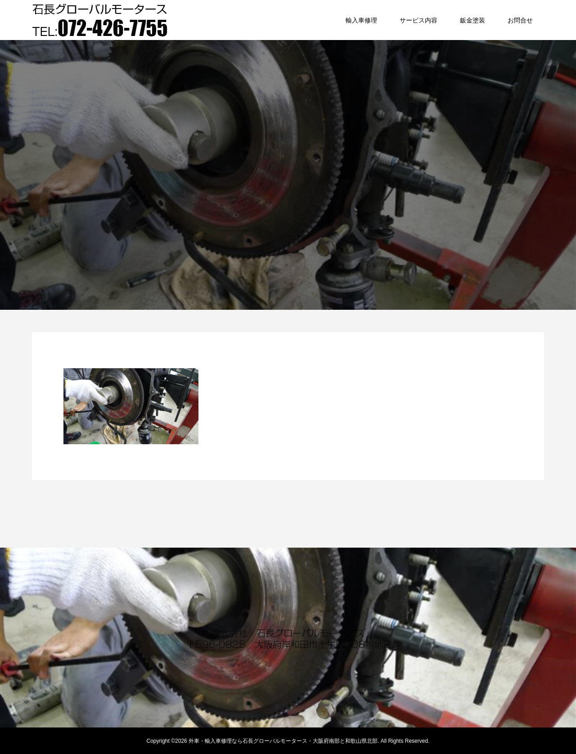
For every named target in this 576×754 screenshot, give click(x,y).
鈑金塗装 (472, 20)
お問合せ (520, 20)
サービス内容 (418, 20)
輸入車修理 (361, 20)
